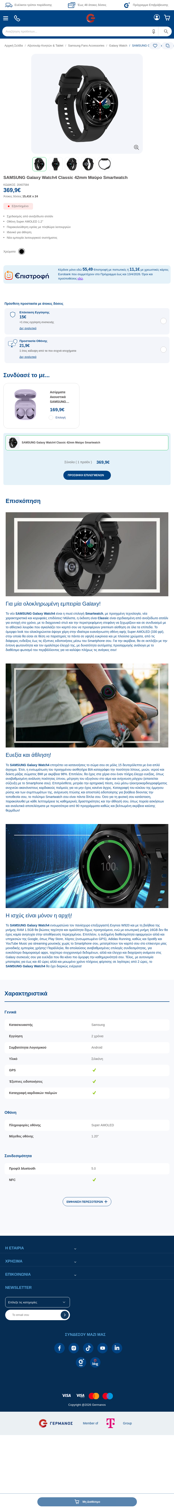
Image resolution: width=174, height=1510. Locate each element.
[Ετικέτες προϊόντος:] (87, 59)
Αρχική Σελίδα (14, 45)
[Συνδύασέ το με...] (87, 428)
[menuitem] (6, 18)
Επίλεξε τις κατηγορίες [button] (22, 1302)
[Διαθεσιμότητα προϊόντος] (87, 208)
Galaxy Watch (118, 45)
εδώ (80, 278)
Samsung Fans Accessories (86, 45)
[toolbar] (87, 164)
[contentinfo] (87, 1394)
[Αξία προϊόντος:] (87, 194)
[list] (59, 45)
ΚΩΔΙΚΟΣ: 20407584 (16, 184)
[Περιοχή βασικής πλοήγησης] (87, 18)
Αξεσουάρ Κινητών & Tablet (45, 45)
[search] (87, 31)
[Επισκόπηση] (87, 736)
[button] (153, 31)
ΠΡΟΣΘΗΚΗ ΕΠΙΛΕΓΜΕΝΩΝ (86, 475)
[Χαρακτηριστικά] (87, 1106)
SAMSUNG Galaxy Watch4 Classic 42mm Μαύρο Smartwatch (65, 177)
